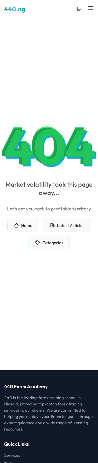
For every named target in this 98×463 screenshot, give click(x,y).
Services (12, 455)
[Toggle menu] (91, 8)
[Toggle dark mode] (78, 9)
